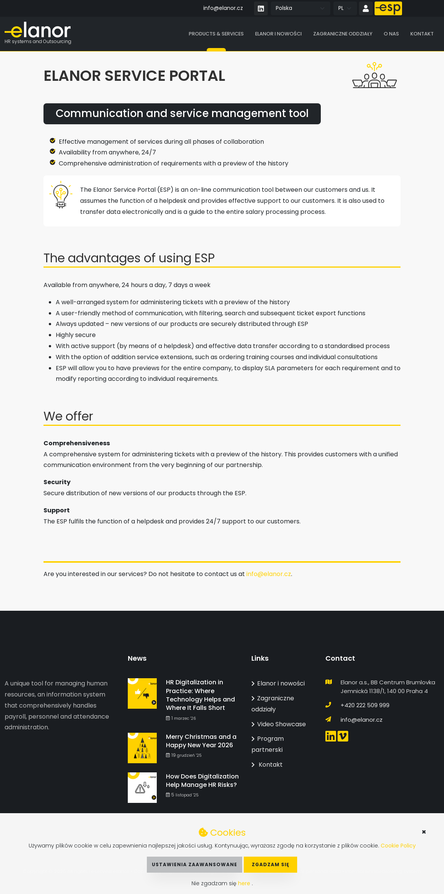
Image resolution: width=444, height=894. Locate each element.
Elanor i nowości (278, 34)
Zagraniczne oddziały (342, 34)
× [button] (423, 832)
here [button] (245, 883)
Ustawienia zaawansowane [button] (194, 864)
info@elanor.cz (223, 8)
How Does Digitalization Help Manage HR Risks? (202, 780)
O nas (391, 34)
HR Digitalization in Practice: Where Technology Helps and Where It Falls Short (200, 695)
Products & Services (216, 34)
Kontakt (422, 34)
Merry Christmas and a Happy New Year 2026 (201, 741)
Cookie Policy (398, 845)
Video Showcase (278, 724)
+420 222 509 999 (365, 705)
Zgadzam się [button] (270, 864)
